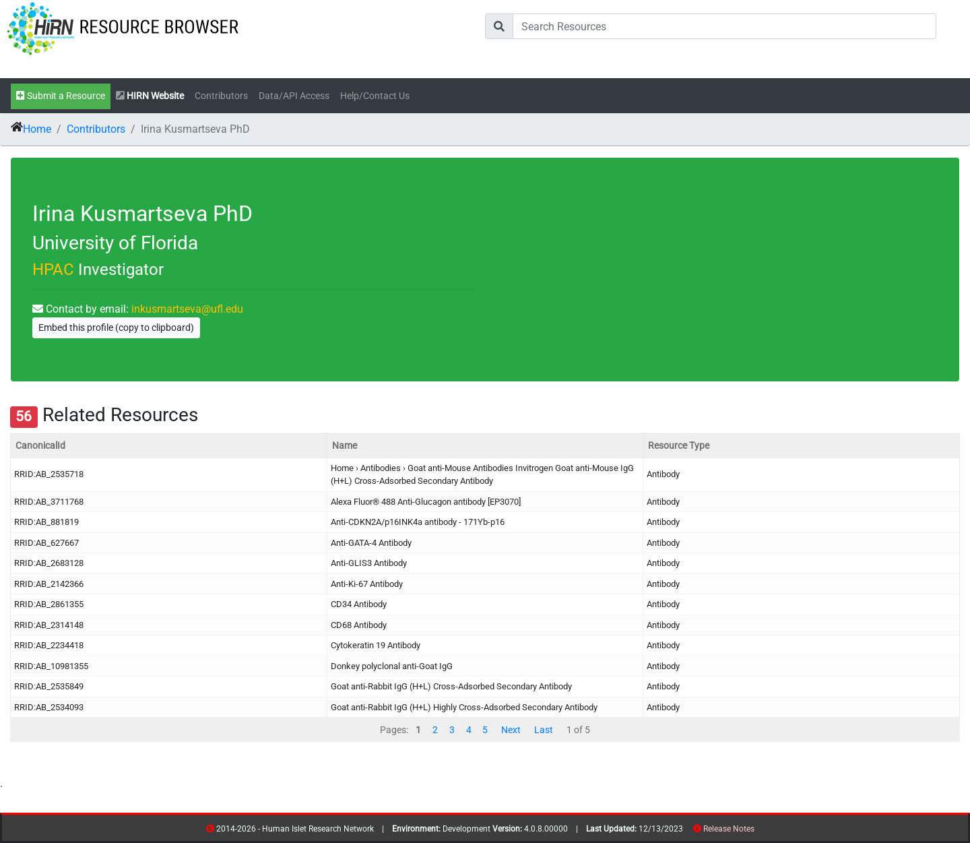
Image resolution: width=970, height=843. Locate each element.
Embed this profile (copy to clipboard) (116, 327)
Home (37, 129)
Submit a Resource (60, 96)
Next (511, 729)
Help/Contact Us (375, 96)
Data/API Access (294, 96)
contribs (763, 831)
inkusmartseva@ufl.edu (187, 309)
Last (543, 729)
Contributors (221, 96)
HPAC (53, 269)
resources (758, 831)
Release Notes (728, 829)
